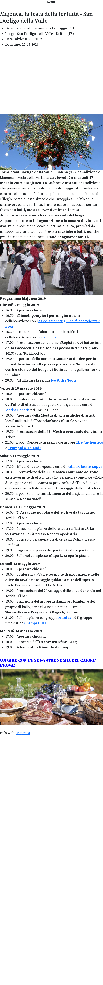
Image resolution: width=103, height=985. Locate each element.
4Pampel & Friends (24, 448)
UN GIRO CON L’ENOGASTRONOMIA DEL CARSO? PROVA (48, 663)
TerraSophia (47, 337)
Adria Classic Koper (84, 467)
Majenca (23, 733)
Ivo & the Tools (64, 380)
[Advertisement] (30, 80)
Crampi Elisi (35, 623)
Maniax (65, 618)
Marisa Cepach (17, 410)
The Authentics (89, 442)
